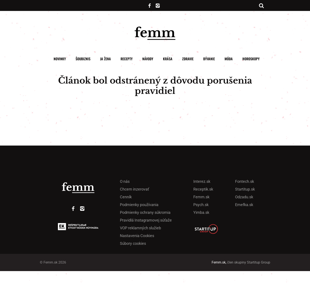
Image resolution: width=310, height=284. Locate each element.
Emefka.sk (244, 217)
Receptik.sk (203, 202)
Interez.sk (201, 194)
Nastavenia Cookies (137, 248)
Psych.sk (201, 217)
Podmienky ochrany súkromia (145, 225)
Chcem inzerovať (134, 202)
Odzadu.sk (244, 210)
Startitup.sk (245, 202)
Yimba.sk (201, 225)
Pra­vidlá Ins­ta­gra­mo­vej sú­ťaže (146, 233)
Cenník (126, 210)
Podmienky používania (139, 217)
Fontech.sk (244, 194)
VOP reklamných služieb (140, 241)
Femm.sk (201, 210)
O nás (125, 194)
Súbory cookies (133, 256)
